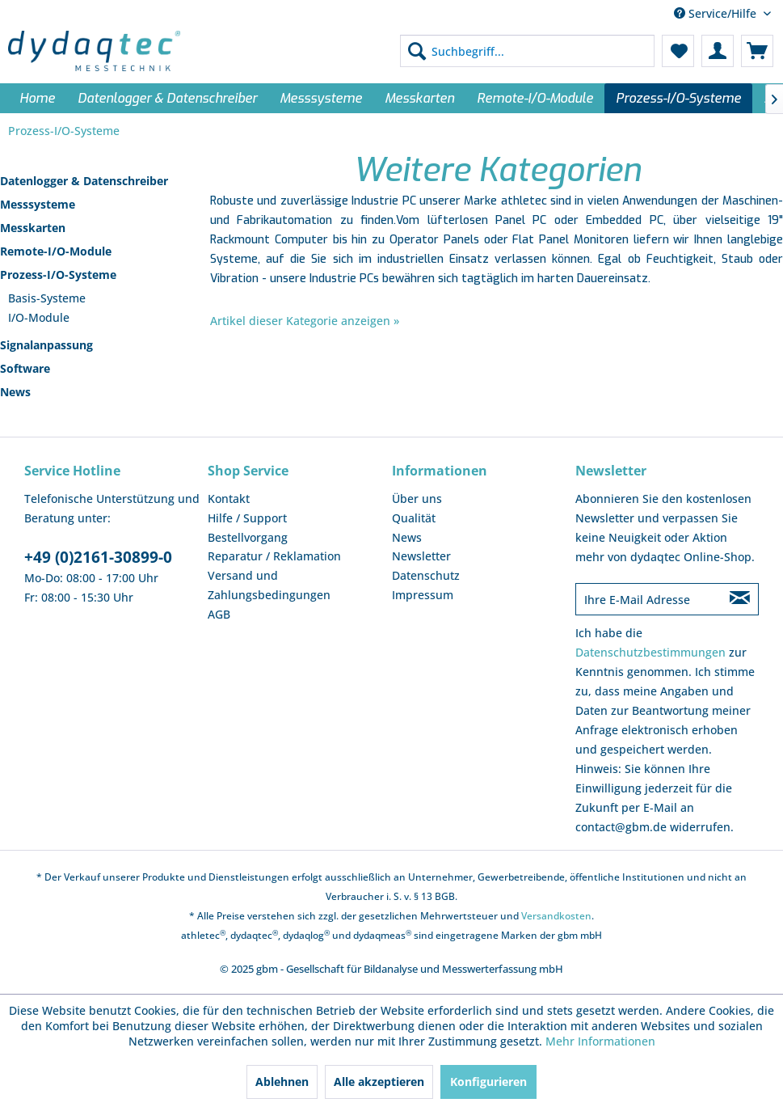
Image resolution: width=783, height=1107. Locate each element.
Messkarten (32, 227)
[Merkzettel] (678, 51)
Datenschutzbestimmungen (650, 652)
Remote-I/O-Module (56, 251)
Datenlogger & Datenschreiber (84, 180)
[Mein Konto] (717, 51)
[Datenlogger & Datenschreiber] (167, 98)
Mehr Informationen (600, 1041)
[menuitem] (527, 51)
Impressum (422, 594)
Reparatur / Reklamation (274, 556)
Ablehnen (282, 1081)
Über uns (417, 498)
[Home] (37, 98)
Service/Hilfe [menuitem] (717, 13)
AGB (219, 614)
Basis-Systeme (47, 298)
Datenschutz (426, 575)
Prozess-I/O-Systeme (58, 274)
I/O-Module (38, 317)
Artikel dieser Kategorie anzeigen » (304, 320)
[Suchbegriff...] (527, 51)
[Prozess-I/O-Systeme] (678, 98)
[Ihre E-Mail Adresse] (649, 599)
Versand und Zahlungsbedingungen (269, 585)
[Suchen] (417, 51)
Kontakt (229, 498)
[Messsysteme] (320, 98)
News (15, 391)
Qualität (414, 518)
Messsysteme (37, 204)
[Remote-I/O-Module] (534, 98)
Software (25, 368)
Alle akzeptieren (379, 1081)
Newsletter (421, 556)
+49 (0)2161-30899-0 (98, 557)
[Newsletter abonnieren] (740, 599)
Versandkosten (556, 916)
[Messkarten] (419, 98)
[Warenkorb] (757, 51)
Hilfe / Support (247, 518)
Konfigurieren (488, 1081)
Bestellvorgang (248, 537)
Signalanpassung (46, 345)
